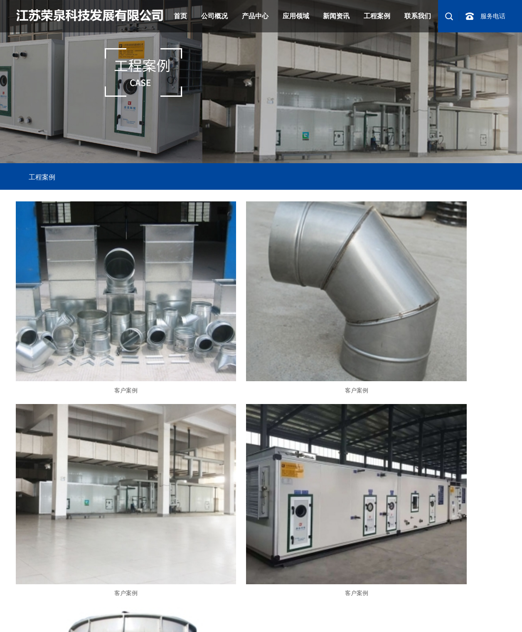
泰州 (461, 611)
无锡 (409, 611)
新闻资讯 (336, 16)
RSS (406, 600)
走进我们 (27, 530)
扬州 (474, 611)
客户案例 (94, 338)
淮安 (500, 611)
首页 (180, 16)
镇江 (435, 611)
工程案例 (377, 16)
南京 (383, 611)
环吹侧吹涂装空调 (130, 623)
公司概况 (214, 16)
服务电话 (492, 16)
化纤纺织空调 (63, 623)
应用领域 (296, 16)
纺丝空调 (94, 623)
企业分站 (357, 600)
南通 (448, 611)
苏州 (395, 611)
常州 (422, 611)
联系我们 (417, 16)
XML (422, 600)
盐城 (487, 611)
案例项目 (56, 530)
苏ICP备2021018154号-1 (167, 600)
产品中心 (255, 16)
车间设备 (85, 530)
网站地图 (385, 600)
